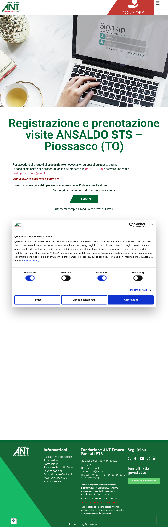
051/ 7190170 (94, 168)
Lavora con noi (53, 471)
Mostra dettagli (138, 289)
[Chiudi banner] (152, 225)
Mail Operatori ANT (56, 478)
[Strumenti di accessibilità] (14, 521)
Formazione (51, 463)
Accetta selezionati (84, 300)
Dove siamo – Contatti (58, 474)
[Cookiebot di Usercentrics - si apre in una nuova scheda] (131, 224)
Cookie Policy (30, 260)
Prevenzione (52, 460)
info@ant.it (97, 471)
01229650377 (93, 478)
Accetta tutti (131, 300)
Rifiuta (37, 300)
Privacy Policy (52, 481)
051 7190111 (94, 467)
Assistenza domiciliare (58, 456)
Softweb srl (92, 524)
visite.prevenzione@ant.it (29, 173)
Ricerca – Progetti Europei (60, 467)
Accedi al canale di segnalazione (99, 502)
